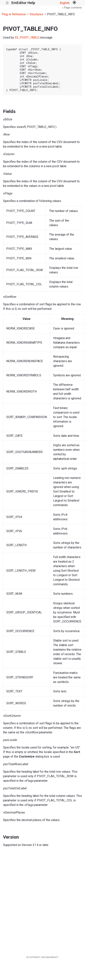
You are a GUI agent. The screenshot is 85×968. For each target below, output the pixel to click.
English (64, 3)
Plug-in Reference (14, 14)
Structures (36, 14)
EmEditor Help (23, 3)
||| (7, 3)
